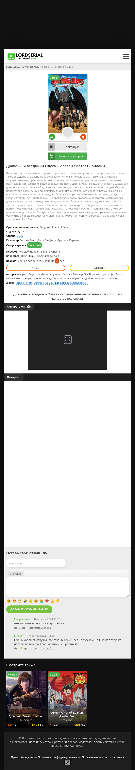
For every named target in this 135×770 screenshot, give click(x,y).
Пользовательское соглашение (103, 757)
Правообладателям (24, 757)
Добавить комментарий (29, 609)
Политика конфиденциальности (59, 757)
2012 (25, 231)
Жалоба (46, 628)
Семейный (52, 282)
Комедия (65, 282)
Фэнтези (39, 282)
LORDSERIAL (13, 66)
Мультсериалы (31, 66)
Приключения (23, 282)
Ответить (35, 628)
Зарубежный (80, 282)
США (20, 236)
